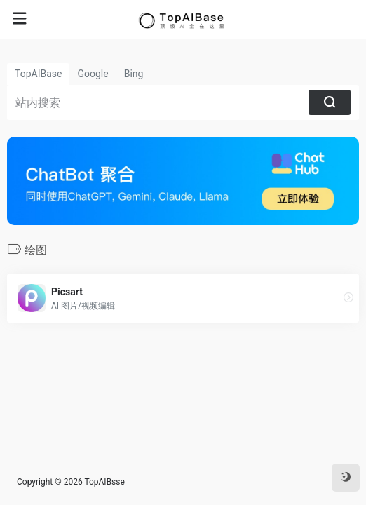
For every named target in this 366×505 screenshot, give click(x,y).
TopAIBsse (104, 482)
